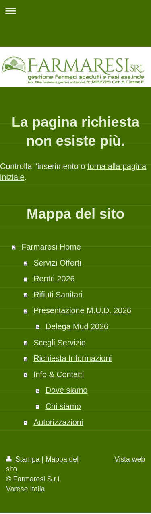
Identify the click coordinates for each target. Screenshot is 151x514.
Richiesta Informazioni (72, 358)
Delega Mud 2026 (77, 326)
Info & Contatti (58, 374)
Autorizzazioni (58, 422)
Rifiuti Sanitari (58, 294)
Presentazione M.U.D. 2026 (82, 310)
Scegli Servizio (59, 342)
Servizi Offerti (57, 262)
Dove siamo (66, 390)
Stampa (23, 459)
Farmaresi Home (51, 246)
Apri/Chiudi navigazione (75, 10)
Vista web (129, 459)
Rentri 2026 (53, 278)
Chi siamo (63, 406)
